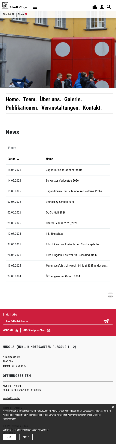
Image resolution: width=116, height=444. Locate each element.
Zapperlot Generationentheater (47, 170)
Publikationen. (22, 107)
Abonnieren (109, 321)
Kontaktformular (11, 398)
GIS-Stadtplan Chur (36, 330)
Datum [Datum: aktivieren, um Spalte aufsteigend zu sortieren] (11, 159)
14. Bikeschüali (38, 234)
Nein (26, 437)
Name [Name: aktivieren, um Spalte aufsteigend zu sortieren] (32, 159)
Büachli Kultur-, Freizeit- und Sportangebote (55, 244)
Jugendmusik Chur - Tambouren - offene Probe (57, 191)
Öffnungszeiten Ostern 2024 (46, 276)
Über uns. (50, 99)
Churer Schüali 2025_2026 (44, 223)
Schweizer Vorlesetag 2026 (45, 180)
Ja (9, 437)
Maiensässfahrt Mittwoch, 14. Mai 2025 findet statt (59, 265)
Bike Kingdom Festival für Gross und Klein (54, 255)
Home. (13, 99)
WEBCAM (10, 330)
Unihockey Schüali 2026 (43, 202)
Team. (30, 99)
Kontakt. (92, 107)
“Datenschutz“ (9, 419)
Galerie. (73, 99)
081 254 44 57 (19, 365)
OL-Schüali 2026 (38, 212)
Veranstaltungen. (60, 107)
